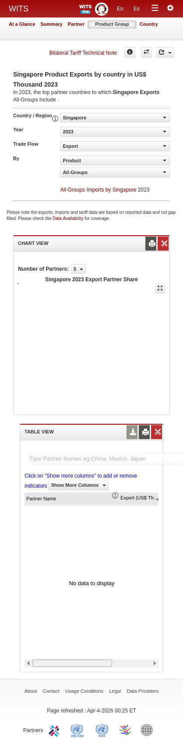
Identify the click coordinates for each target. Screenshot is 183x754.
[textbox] (106, 458)
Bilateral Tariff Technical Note (83, 53)
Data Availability (68, 218)
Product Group (112, 24)
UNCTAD (79, 729)
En (120, 9)
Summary (52, 24)
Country (149, 24)
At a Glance (22, 24)
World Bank (149, 729)
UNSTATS (102, 729)
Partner (76, 24)
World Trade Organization (125, 729)
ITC (55, 729)
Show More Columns (78, 485)
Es (137, 9)
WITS (18, 8)
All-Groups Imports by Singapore (98, 190)
